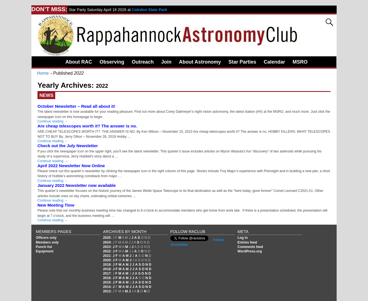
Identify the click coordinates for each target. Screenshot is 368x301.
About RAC (78, 62)
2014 (106, 287)
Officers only (46, 238)
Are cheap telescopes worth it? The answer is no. (87, 126)
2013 (106, 291)
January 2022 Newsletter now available (76, 185)
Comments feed (250, 247)
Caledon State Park (149, 9)
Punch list (44, 247)
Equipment (44, 251)
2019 (106, 265)
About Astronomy (200, 62)
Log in (243, 238)
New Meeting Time (55, 205)
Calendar (274, 62)
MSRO (300, 62)
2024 (106, 242)
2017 (106, 273)
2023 (106, 247)
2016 (106, 278)
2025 (106, 238)
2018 (106, 269)
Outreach (143, 62)
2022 (106, 251)
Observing (112, 62)
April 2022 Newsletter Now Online (71, 165)
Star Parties (242, 62)
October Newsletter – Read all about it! (76, 106)
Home (43, 73)
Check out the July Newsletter (67, 145)
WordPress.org (250, 251)
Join (166, 62)
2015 (106, 282)
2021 (106, 256)
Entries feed (247, 242)
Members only (47, 242)
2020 (106, 260)
